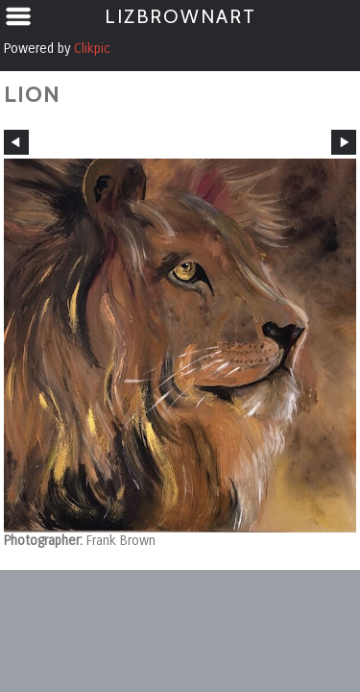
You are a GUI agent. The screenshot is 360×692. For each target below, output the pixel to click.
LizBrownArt (180, 16)
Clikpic (92, 48)
